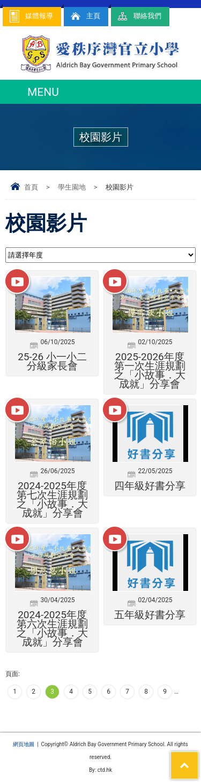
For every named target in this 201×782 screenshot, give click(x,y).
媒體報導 (30, 16)
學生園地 (72, 187)
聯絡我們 (138, 16)
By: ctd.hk (100, 770)
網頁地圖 (23, 744)
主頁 (84, 16)
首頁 (31, 187)
